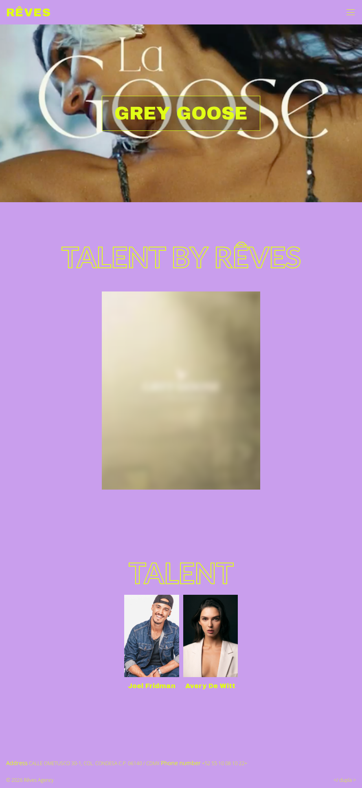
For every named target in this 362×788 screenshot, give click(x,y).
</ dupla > (345, 780)
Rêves (28, 12)
